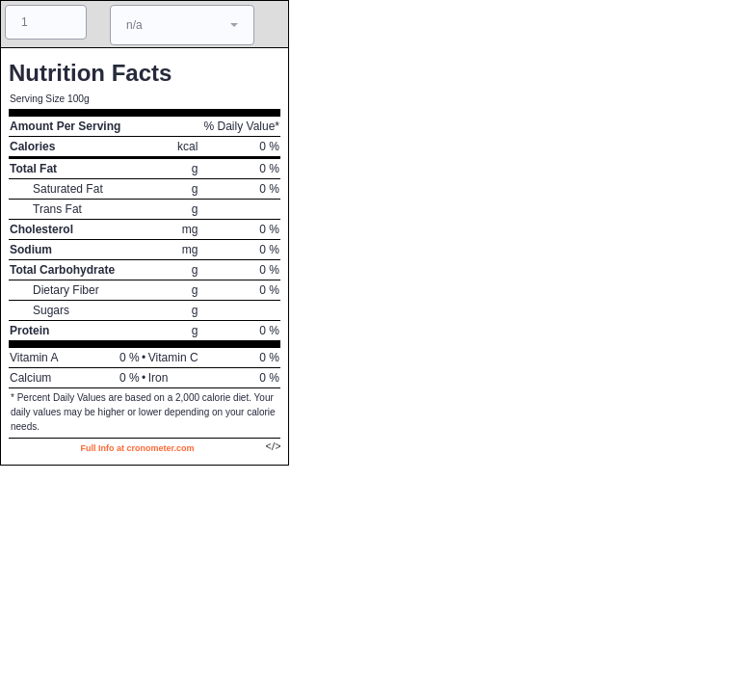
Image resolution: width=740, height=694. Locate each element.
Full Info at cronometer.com (137, 448)
